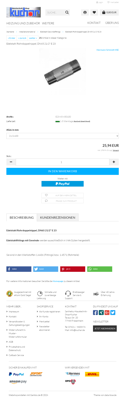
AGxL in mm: (12, 129)
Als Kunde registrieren (49, 311)
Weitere (48, 23)
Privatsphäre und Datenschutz (17, 348)
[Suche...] (67, 13)
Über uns (112, 22)
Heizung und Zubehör (23, 23)
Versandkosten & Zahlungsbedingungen (19, 323)
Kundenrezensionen (57, 217)
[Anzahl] (62, 162)
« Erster (11, 38)
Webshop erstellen (17, 395)
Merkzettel (113, 2)
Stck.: (9, 156)
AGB (11, 341)
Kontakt (94, 22)
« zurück (22, 38)
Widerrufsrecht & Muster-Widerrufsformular (18, 333)
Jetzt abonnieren (104, 328)
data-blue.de (110, 395)
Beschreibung (22, 217)
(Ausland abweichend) (82, 121)
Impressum (14, 311)
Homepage (58, 281)
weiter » (33, 38)
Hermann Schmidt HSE (108, 49)
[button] (11, 162)
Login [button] (99, 2)
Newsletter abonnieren (44, 328)
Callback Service (16, 355)
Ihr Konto (43, 316)
